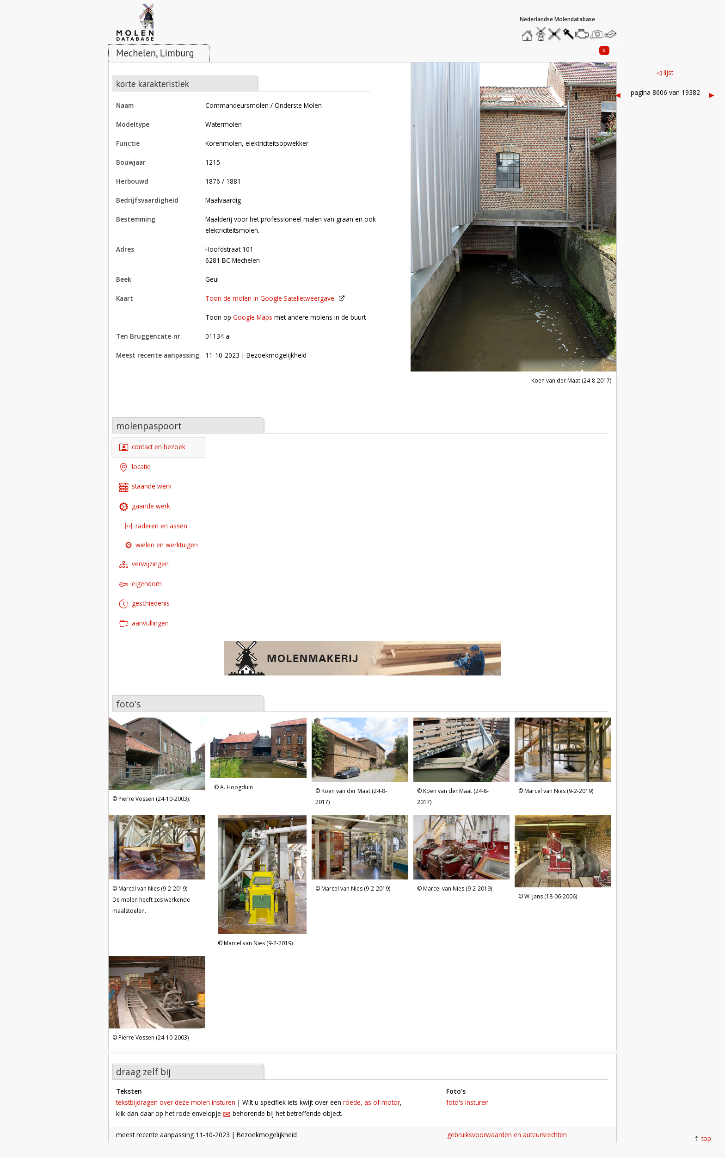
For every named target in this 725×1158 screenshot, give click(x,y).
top (706, 1138)
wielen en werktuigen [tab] (161, 544)
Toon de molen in (269, 298)
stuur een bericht (612, 34)
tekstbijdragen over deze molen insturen (175, 1102)
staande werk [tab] (145, 487)
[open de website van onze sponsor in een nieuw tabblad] (362, 663)
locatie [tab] (135, 467)
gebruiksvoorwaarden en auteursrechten (507, 1134)
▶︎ (711, 94)
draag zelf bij (143, 1071)
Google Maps (252, 317)
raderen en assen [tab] (156, 525)
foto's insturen (467, 1102)
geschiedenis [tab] (144, 604)
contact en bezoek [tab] (152, 447)
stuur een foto (596, 34)
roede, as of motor (371, 1102)
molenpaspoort (149, 426)
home (528, 31)
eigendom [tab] (140, 584)
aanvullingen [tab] (144, 624)
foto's (128, 704)
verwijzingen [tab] (144, 564)
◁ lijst (665, 72)
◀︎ (618, 94)
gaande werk (144, 507)
